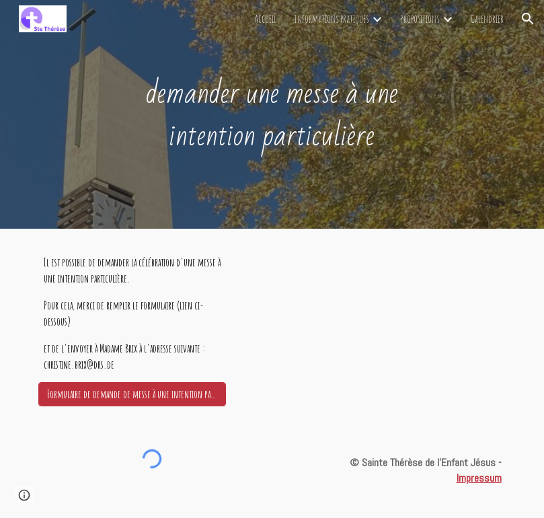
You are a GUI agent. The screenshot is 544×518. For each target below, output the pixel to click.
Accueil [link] (265, 19)
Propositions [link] (419, 19)
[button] (528, 19)
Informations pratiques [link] (331, 19)
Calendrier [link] (487, 19)
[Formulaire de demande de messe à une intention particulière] (132, 394)
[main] (272, 114)
